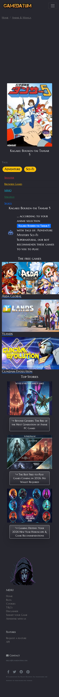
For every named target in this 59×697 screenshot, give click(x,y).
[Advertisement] (29, 52)
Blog (9, 599)
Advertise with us (16, 618)
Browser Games (13, 184)
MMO (7, 190)
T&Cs (9, 607)
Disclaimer (12, 611)
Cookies (10, 603)
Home (5, 17)
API (8, 641)
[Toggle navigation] (52, 6)
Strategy (9, 196)
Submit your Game (16, 614)
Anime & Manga (21, 17)
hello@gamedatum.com (16, 660)
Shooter (9, 177)
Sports (8, 203)
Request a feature (16, 638)
